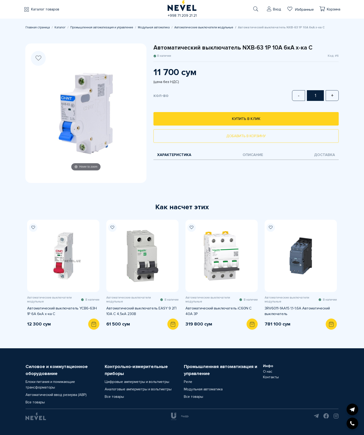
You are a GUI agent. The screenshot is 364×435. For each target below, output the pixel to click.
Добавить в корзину (246, 136)
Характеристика (174, 155)
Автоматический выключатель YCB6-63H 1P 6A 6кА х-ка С (62, 311)
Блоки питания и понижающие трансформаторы (50, 384)
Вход (277, 9)
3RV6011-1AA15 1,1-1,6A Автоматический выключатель (297, 311)
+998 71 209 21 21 (182, 15)
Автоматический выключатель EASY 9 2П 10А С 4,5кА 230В (141, 311)
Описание (253, 155)
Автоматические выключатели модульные (203, 27)
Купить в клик (246, 118)
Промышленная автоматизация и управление (101, 27)
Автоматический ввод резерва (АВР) (56, 394)
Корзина (333, 9)
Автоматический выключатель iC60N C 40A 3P (218, 311)
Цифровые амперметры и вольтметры (137, 381)
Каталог (60, 27)
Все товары (35, 402)
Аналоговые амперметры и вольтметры (138, 389)
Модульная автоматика (154, 27)
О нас (267, 371)
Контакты (271, 377)
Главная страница (38, 27)
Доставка (324, 155)
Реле (188, 381)
